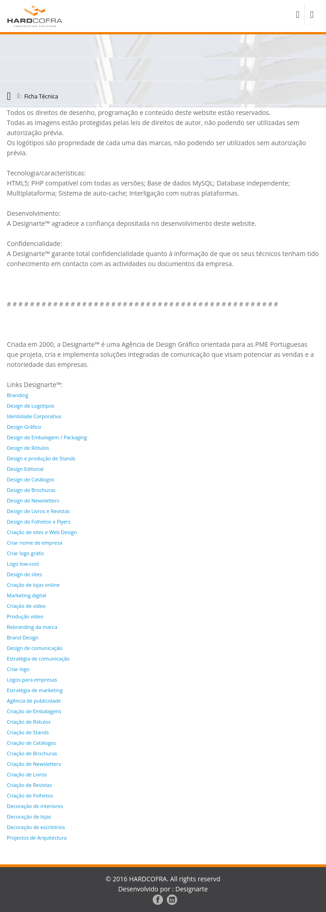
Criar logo (18, 669)
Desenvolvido (138, 889)
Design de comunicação (34, 647)
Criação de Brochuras (32, 753)
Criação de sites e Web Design (42, 532)
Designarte (191, 889)
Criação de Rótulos (29, 721)
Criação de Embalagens (34, 711)
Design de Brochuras (31, 489)
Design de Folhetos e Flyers (39, 521)
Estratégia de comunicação (38, 658)
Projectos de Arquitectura (37, 837)
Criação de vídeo (26, 605)
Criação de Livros (27, 774)
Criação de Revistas (29, 784)
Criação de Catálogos (31, 742)
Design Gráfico (24, 426)
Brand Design (22, 637)
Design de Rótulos (28, 447)
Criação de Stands (28, 732)
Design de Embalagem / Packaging (47, 437)
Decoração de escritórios (36, 827)
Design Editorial (25, 468)
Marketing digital (26, 595)
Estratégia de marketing (35, 690)
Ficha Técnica (41, 96)
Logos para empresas (32, 679)
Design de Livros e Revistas (38, 511)
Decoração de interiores (35, 806)
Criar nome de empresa (34, 542)
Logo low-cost (23, 563)
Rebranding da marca (32, 626)
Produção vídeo (25, 616)
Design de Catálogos (30, 479)
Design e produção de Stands (41, 458)
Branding (17, 395)
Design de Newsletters (33, 500)
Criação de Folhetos (30, 795)
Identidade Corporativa (34, 416)
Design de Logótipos (30, 405)
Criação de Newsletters (34, 763)
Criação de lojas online (33, 584)
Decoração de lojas (29, 816)
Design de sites (24, 574)
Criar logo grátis (25, 553)
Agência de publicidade (34, 700)
